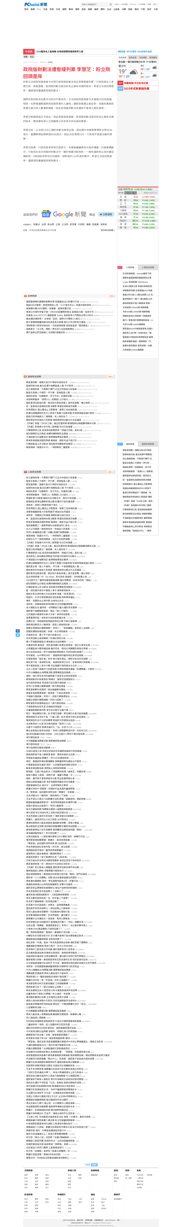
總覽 (92, 1199)
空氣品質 (132, 57)
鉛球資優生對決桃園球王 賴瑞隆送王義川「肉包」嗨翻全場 (54, 922)
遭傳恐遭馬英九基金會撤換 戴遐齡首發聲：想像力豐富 (52, 823)
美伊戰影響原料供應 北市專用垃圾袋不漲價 (47, 997)
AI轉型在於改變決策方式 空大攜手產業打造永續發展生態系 (54, 936)
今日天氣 (122, 57)
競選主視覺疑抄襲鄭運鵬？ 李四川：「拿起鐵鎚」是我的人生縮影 (58, 628)
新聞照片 (62, 1194)
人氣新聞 (126, 267)
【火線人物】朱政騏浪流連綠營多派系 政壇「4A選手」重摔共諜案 (58, 1117)
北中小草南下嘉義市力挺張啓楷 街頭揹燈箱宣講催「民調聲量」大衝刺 (60, 669)
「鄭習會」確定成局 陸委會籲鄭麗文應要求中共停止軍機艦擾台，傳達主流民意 (64, 1042)
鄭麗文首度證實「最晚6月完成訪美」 (44, 1154)
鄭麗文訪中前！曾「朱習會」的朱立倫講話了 (48, 980)
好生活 (103, 1199)
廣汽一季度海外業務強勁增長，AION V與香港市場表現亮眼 (150, 320)
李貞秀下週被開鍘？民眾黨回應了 (42, 901)
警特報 (149, 1175)
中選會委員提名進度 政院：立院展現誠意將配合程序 (51, 765)
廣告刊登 (80, 1220)
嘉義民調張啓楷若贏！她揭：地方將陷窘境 (47, 631)
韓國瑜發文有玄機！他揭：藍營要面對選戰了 (48, 1035)
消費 (124, 9)
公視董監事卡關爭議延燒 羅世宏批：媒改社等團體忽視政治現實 (57, 648)
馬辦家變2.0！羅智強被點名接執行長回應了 (47, 977)
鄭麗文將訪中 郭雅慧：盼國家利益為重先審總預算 (50, 789)
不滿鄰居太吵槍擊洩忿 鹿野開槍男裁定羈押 (142, 518)
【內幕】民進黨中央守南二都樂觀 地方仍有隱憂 (144, 505)
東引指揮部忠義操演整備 (38, 748)
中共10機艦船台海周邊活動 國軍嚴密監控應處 (48, 672)
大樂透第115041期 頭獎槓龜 (135, 307)
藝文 (103, 1202)
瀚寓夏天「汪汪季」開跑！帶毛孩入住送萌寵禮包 (50, 329)
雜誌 (137, 9)
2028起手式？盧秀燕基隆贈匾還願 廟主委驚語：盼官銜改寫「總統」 (59, 580)
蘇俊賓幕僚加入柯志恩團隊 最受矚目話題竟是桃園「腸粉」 (54, 830)
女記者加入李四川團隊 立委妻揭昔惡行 (45, 1147)
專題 (33, 9)
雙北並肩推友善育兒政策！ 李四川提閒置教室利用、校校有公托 (57, 730)
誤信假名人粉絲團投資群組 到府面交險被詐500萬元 (51, 556)
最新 (26, 1175)
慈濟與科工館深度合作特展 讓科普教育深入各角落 (50, 949)
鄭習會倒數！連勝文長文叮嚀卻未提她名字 (142, 450)
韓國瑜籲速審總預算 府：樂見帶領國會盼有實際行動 (51, 802)
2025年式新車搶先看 (136, 88)
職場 (71, 9)
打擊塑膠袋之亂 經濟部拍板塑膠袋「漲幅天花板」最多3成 (149, 509)
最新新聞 (126, 444)
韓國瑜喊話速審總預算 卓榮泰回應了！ (45, 939)
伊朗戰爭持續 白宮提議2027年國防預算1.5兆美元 (145, 290)
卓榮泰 (103, 224)
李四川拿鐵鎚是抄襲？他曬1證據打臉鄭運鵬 (47, 532)
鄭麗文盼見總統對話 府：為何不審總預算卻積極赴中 (51, 1089)
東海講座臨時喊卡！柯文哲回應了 (42, 833)
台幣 (44, 224)
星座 (84, 9)
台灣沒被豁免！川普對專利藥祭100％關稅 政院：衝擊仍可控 (55, 836)
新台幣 (51, 224)
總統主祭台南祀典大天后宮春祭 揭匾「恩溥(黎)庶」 (51, 594)
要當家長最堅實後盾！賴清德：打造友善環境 (48, 693)
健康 (90, 9)
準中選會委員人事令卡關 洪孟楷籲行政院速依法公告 (51, 665)
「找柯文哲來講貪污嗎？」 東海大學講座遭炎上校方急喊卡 (54, 1072)
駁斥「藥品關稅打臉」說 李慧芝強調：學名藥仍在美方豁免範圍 (57, 713)
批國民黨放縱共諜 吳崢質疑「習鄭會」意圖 (47, 1144)
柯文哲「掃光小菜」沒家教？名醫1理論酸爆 (47, 1137)
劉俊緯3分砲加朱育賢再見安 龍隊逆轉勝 (141, 337)
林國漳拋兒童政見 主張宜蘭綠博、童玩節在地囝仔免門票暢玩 (56, 956)
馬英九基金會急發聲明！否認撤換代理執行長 (48, 912)
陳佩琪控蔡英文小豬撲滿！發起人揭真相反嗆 (48, 624)
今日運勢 (131, 52)
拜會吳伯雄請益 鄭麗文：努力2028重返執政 (47, 758)
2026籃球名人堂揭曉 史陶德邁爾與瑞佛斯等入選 (59, 51)
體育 (103, 9)
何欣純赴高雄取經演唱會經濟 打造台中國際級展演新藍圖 (53, 1021)
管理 (92, 1208)
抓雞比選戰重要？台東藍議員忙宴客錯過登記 (48, 1048)
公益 (103, 1205)
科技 (58, 9)
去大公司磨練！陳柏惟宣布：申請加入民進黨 (48, 529)
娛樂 (96, 9)
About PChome (110, 1220)
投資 (92, 1205)
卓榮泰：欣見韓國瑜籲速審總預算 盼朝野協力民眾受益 (52, 966)
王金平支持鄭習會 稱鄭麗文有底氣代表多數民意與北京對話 (54, 1069)
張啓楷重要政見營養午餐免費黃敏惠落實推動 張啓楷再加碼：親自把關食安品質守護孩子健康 (71, 1055)
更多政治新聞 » (108, 230)
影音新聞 (28, 1194)
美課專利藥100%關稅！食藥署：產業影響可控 (48, 308)
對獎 (127, 1170)
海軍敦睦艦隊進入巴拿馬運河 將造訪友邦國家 (48, 512)
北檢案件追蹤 (145, 52)
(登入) (155, 4)
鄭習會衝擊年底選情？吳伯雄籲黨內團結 (45, 689)
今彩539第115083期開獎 (134, 324)
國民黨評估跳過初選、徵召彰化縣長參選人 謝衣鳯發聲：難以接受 (58, 403)
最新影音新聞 (148, 444)
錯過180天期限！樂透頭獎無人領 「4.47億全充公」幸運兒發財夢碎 (58, 305)
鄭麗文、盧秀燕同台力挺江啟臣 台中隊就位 (47, 819)
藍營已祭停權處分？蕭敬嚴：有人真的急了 (142, 492)
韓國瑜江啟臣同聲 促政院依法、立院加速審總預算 (50, 1141)
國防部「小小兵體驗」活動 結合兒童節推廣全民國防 (51, 877)
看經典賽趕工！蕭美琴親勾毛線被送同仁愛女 (48, 525)
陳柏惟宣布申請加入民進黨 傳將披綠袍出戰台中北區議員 (148, 497)
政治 (39, 9)
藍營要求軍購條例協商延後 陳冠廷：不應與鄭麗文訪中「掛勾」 (57, 1004)
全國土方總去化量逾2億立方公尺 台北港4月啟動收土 (51, 1096)
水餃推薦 (124, 4)
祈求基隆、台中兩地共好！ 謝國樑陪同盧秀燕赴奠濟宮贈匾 (54, 655)
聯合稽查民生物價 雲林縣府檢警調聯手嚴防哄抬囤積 (51, 826)
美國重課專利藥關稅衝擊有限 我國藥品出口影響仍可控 (52, 302)
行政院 (81, 224)
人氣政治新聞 (148, 267)
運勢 (77, 9)
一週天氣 (140, 1178)
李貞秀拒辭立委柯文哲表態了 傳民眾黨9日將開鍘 (50, 816)
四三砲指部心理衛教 (36, 1018)
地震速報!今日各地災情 (136, 83)
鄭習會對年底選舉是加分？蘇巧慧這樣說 (45, 703)
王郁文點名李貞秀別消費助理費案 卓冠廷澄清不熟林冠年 (53, 860)
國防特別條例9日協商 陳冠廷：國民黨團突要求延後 (51, 1028)
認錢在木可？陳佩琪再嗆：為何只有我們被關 (48, 539)
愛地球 (103, 1208)
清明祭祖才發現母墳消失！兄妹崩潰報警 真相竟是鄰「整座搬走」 (58, 325)
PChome (133, 4)
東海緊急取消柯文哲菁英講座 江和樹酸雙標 (47, 983)
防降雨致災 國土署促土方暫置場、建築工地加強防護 (146, 484)
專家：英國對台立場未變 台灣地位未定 (45, 601)
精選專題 (94, 1175)
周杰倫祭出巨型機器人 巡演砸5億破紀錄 (45, 332)
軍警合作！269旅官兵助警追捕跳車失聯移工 (47, 1158)
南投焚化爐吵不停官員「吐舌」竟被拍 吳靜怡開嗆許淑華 (53, 1083)
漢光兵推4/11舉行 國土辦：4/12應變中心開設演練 (50, 1103)
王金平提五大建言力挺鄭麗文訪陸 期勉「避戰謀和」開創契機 (56, 799)
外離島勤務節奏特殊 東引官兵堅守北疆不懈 (47, 710)
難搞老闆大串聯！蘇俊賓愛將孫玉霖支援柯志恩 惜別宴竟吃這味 (57, 959)
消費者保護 (88, 1220)
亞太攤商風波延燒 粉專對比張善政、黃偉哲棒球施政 (51, 953)
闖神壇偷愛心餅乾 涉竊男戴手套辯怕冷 (45, 871)
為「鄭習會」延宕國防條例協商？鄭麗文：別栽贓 (50, 792)
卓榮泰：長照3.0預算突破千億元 (41, 505)
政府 (149, 9)
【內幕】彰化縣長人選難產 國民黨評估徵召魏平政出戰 (52, 867)
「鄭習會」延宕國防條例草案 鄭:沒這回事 (46, 843)
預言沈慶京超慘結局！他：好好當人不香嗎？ (48, 898)
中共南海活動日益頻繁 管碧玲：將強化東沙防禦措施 (51, 1031)
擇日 (115, 1181)
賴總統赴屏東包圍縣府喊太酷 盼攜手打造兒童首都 (50, 501)
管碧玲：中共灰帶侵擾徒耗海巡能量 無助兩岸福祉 (50, 597)
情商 (47, 1178)
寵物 (47, 1175)
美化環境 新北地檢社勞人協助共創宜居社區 (47, 812)
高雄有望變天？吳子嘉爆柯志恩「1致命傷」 (47, 857)
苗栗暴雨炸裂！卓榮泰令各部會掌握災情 (45, 618)
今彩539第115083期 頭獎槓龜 (136, 312)
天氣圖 (139, 1188)
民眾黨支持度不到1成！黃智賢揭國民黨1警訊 (48, 1038)
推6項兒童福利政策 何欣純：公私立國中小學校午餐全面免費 (55, 734)
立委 (58, 224)
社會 (45, 9)
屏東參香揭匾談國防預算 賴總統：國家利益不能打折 (146, 522)
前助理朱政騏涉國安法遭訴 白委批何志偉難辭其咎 (50, 1065)
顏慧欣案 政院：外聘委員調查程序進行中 (46, 1130)
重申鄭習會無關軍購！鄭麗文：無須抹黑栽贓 (48, 840)
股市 (117, 4)
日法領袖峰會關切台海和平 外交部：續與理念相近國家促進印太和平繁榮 (61, 963)
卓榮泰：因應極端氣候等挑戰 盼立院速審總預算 (49, 604)
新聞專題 (95, 1170)
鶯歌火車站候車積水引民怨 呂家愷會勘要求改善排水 (51, 1000)
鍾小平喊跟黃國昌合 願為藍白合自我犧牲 (46, 642)
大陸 (156, 9)
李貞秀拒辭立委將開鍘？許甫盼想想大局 (45, 638)
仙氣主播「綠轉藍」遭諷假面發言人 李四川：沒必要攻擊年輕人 (57, 925)
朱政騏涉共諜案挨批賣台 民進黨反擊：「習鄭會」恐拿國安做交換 (58, 1052)
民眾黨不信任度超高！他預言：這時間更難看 (48, 905)
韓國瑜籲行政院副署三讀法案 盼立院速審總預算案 (50, 1120)
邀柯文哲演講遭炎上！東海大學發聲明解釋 (47, 1134)
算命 (115, 1175)
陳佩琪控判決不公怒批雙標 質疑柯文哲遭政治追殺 (50, 720)
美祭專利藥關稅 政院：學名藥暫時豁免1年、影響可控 (52, 881)
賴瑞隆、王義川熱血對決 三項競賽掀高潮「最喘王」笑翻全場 (56, 771)
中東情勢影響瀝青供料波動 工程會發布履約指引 (49, 1124)
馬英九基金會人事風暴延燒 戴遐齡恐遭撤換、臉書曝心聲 (53, 1014)
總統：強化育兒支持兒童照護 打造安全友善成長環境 (51, 676)
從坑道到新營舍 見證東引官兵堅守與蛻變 (46, 683)
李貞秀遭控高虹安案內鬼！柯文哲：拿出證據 (48, 847)
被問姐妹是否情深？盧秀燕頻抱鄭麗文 (44, 850)
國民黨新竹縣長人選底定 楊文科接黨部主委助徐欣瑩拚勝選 (54, 1079)
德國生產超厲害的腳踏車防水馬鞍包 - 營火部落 (144, 278)
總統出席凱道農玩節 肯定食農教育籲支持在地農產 (50, 782)
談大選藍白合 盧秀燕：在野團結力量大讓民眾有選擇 (51, 607)
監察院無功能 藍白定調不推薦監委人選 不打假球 (145, 454)
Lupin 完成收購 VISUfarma (135, 282)
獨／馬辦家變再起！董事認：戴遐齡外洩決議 (48, 932)
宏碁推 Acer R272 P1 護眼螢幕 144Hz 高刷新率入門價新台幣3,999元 (59, 315)
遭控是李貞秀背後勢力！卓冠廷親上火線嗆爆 (48, 908)
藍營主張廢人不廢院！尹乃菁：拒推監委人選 (143, 463)
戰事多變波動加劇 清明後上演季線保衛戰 (46, 768)
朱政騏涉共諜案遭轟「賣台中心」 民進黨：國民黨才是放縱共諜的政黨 (60, 1059)
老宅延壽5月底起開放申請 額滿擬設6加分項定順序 (50, 1086)
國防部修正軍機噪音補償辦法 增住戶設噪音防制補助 (51, 888)
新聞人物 (72, 1170)
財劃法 (36, 224)
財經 (52, 9)
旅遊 (130, 9)
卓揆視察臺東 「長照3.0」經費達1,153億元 (142, 471)
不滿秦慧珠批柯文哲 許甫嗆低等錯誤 (44, 707)
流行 (47, 1188)
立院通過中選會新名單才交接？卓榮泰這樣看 (48, 614)
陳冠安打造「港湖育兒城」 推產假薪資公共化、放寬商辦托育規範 (58, 662)
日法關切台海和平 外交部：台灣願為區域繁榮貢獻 (50, 1093)
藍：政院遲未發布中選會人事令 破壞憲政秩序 (48, 590)
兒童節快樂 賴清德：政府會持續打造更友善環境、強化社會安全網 (58, 645)
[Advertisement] (70, 255)
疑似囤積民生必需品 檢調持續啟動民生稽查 (142, 514)
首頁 (26, 9)
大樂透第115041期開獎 (133, 350)
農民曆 (122, 52)
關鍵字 (117, 1194)
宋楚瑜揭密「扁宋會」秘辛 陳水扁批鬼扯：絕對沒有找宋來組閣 (57, 659)
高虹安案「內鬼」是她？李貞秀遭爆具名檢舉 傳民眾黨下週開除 (57, 942)
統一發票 (128, 1178)
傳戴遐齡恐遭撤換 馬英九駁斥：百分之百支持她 (49, 946)
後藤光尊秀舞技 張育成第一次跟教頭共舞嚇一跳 (144, 345)
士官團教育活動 (33, 1007)
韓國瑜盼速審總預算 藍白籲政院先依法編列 (47, 1100)
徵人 (118, 1220)
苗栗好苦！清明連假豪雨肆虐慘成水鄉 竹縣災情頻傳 (51, 621)
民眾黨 (73, 224)
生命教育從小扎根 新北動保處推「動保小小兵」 (49, 724)
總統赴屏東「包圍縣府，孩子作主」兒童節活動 (144, 467)
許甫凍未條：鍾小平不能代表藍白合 (43, 635)
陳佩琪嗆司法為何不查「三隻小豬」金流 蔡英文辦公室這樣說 (56, 717)
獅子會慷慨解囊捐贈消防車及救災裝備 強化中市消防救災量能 (56, 322)
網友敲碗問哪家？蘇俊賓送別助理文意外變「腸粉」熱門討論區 (56, 874)
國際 (64, 9)
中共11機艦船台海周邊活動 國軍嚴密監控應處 (48, 970)
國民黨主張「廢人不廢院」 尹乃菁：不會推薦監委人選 (52, 566)
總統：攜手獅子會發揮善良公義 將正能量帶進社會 (50, 778)
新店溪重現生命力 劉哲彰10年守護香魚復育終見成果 (51, 990)
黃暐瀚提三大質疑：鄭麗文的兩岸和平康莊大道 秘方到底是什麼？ (58, 1127)
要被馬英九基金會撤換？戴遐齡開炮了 (44, 854)
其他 (47, 1202)
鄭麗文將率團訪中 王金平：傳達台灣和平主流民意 (50, 1113)
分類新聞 (28, 1170)
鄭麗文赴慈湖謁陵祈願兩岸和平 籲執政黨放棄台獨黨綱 (52, 1062)
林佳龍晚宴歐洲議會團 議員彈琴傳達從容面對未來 (50, 1106)
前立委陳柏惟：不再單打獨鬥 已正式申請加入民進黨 (146, 458)
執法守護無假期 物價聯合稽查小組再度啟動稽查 (49, 809)
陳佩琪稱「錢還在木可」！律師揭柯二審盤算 (143, 531)
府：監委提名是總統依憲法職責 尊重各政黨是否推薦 (146, 480)
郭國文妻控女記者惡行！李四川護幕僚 (44, 806)
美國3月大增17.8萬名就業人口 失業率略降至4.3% (145, 295)
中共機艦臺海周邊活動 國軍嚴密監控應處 (46, 741)
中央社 (50, 62)
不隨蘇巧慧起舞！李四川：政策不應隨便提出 (48, 696)
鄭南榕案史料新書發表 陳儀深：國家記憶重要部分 (50, 679)
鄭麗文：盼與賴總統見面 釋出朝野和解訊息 (47, 1110)
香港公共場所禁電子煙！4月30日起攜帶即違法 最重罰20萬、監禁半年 (60, 312)
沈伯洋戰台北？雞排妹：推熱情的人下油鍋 (47, 795)
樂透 (127, 1175)
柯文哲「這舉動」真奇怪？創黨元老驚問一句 (48, 1151)
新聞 (25, 57)
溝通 (88, 224)
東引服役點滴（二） (36, 744)
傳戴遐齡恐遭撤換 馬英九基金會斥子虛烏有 (47, 973)
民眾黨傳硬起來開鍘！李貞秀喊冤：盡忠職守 (48, 915)
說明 (149, 4)
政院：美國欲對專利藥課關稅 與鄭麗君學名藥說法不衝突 (53, 761)
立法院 (65, 224)
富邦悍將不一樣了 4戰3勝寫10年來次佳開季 (143, 299)
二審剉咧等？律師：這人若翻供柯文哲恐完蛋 (48, 1024)
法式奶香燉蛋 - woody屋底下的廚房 (139, 273)
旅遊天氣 (140, 1181)
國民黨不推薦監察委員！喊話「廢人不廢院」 (48, 611)
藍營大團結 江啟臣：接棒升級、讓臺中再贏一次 (49, 775)
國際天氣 (140, 1184)
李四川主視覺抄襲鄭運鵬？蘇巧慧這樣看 (45, 686)
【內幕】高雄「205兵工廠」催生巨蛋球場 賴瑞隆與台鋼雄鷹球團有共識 (61, 423)
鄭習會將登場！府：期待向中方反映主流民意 (48, 864)
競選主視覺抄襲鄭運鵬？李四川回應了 (44, 700)
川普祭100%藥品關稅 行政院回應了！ (44, 929)
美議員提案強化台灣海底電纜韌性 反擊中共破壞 (49, 884)
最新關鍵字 (118, 1199)
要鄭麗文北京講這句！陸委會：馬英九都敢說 (48, 918)
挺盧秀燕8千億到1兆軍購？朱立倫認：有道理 (48, 994)
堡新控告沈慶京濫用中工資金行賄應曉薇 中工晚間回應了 (53, 1076)
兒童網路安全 (98, 1220)
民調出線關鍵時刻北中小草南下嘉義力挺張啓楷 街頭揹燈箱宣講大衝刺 (60, 413)
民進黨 (95, 224)
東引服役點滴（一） (36, 737)
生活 (109, 9)
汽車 (143, 9)
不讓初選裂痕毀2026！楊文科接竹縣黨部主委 (48, 1045)
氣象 (139, 1170)
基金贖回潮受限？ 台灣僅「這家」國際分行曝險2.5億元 (53, 319)
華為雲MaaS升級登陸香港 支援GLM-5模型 (142, 328)
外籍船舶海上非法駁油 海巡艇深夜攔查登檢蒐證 (144, 526)
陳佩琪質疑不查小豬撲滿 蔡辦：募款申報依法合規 (145, 303)
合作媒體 (142, 4)
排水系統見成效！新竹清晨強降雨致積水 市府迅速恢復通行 (54, 652)
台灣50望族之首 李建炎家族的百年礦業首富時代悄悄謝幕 (149, 286)
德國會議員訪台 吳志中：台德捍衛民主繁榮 (47, 785)
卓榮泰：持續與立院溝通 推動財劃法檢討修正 (48, 515)
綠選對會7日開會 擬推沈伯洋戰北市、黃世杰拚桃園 (51, 498)
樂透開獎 (153, 57)
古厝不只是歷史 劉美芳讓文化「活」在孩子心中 (49, 727)
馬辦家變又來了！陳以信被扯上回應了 (44, 987)
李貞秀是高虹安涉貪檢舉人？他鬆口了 (44, 891)
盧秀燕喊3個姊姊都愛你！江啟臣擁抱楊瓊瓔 (47, 895)
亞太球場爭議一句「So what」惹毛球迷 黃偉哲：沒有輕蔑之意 (56, 577)
